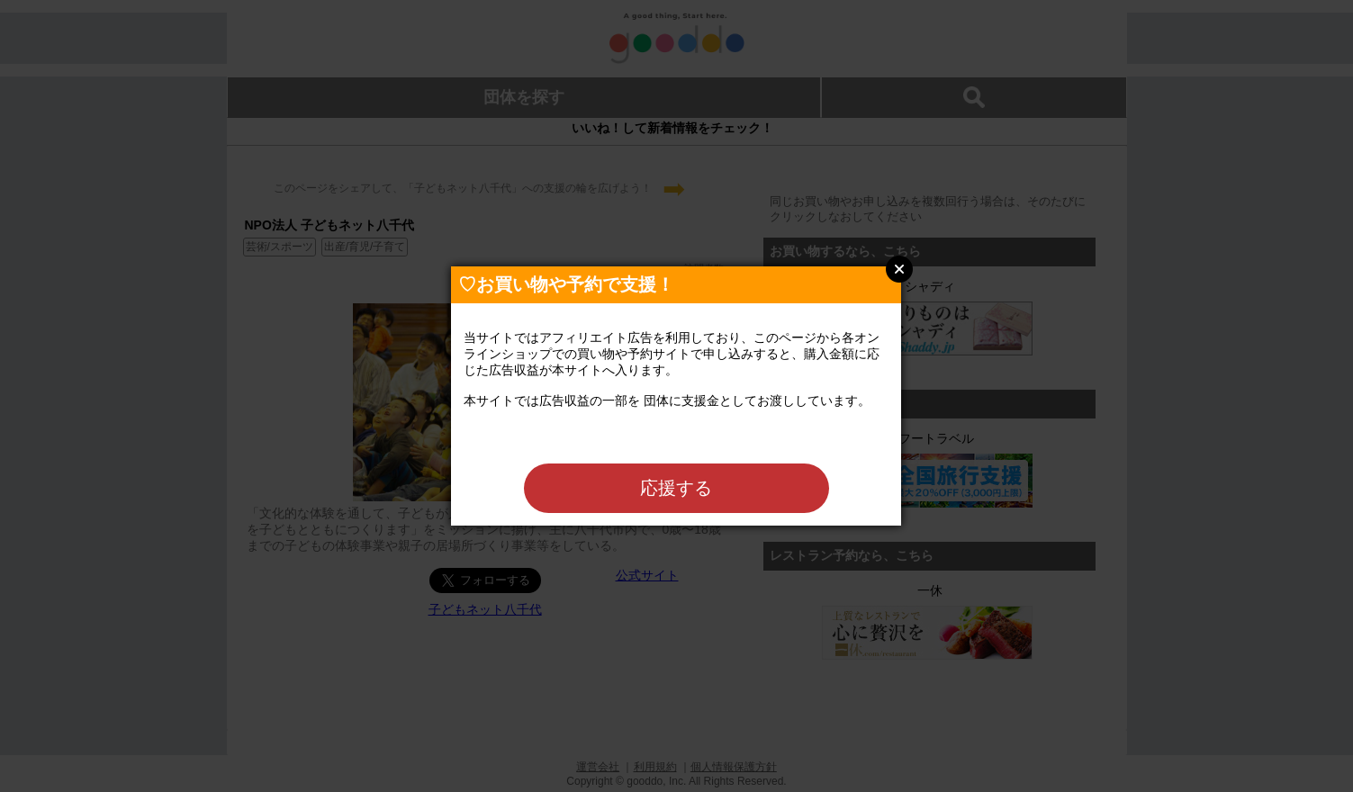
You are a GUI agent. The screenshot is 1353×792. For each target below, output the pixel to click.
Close (899, 269)
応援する (676, 488)
